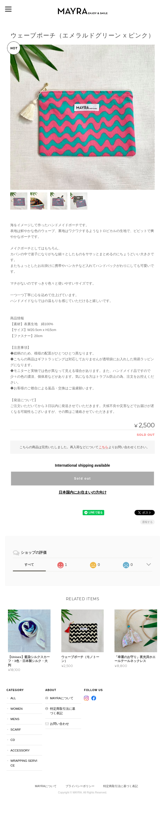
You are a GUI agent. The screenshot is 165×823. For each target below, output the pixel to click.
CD (13, 739)
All (13, 698)
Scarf (16, 729)
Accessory (20, 750)
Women (17, 708)
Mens (15, 719)
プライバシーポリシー (80, 786)
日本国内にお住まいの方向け (83, 492)
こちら (103, 447)
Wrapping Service (24, 763)
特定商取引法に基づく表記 (62, 711)
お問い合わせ (59, 723)
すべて (29, 564)
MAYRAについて (61, 698)
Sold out (82, 478)
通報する (147, 522)
